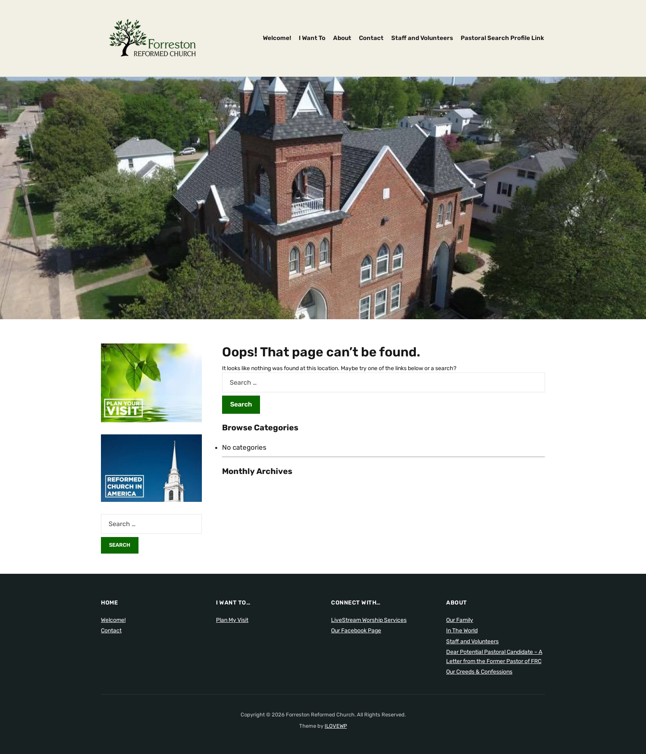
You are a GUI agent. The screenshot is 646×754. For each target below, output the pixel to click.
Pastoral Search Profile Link (502, 38)
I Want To (312, 38)
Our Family (459, 620)
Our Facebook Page (356, 630)
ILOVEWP (336, 726)
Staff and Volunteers (422, 38)
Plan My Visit (232, 620)
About (342, 38)
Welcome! (277, 38)
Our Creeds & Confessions (479, 671)
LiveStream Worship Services (369, 620)
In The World (462, 630)
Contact (371, 38)
